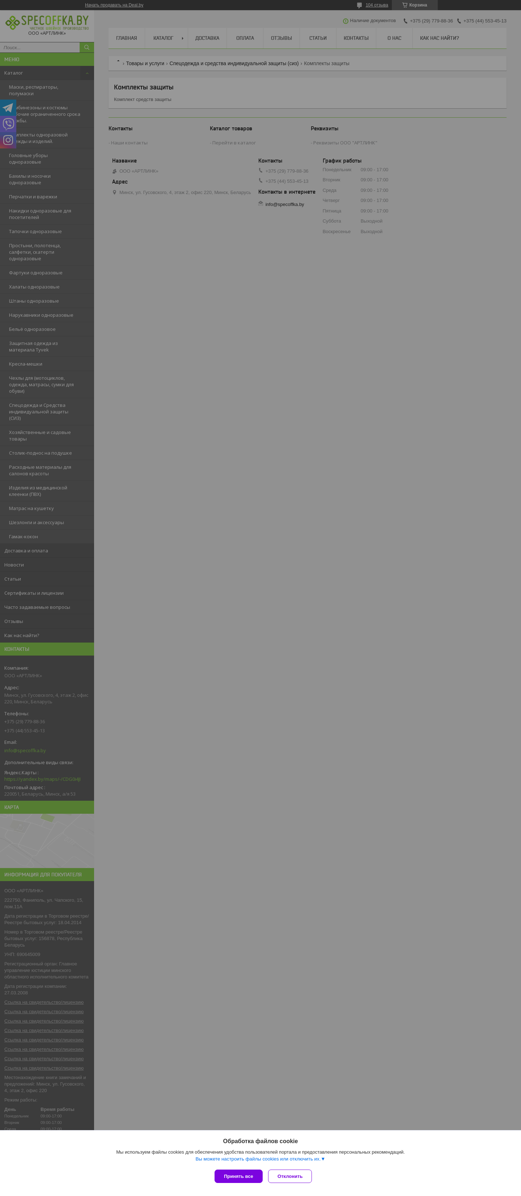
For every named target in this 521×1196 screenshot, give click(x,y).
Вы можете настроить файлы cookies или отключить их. (258, 1160)
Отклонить (291, 1176)
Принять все (238, 1176)
